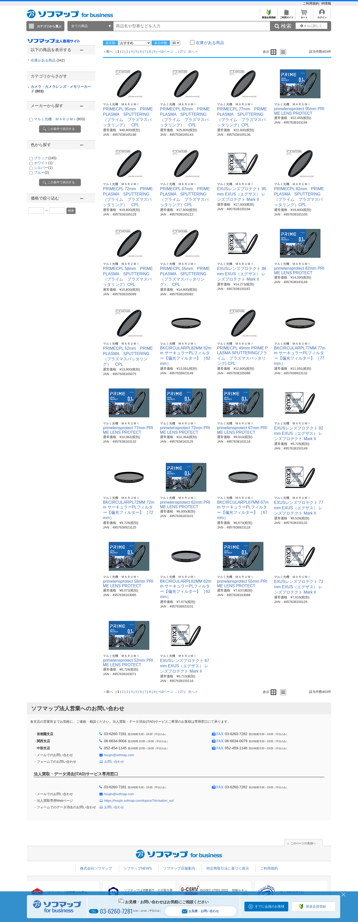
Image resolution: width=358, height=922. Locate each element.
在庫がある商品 (48, 60)
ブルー (41, 172)
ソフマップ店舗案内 (179, 868)
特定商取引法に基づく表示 (227, 868)
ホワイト (43, 163)
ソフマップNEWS (137, 868)
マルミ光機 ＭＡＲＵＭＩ (59, 119)
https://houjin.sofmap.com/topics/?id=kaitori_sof (139, 800)
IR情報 (326, 3)
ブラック (45, 158)
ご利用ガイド (286, 16)
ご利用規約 (311, 3)
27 (182, 51)
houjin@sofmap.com (119, 755)
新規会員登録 (268, 16)
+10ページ (165, 51)
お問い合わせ (114, 761)
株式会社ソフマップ (96, 868)
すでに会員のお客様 (269, 906)
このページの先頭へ (303, 843)
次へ (191, 51)
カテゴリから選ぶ (49, 26)
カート (304, 16)
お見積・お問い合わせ (200, 911)
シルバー (43, 168)
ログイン (322, 16)
